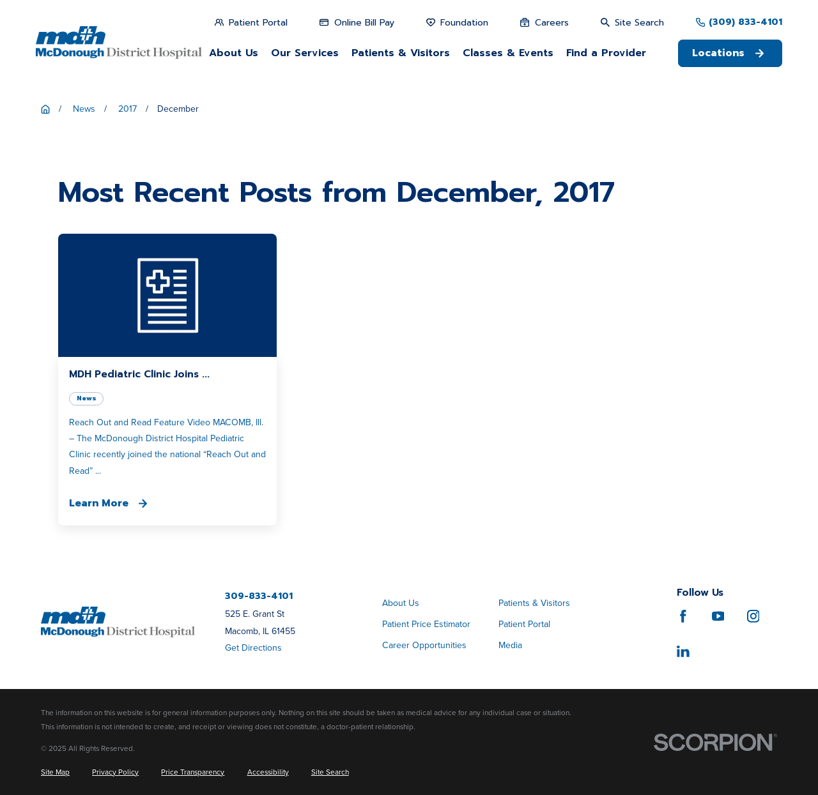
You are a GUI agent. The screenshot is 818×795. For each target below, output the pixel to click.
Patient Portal (524, 624)
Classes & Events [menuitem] (508, 53)
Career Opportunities (424, 645)
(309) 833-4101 (745, 22)
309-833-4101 (259, 596)
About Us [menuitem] (233, 53)
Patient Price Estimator (426, 624)
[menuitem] (55, 772)
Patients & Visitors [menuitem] (400, 53)
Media (510, 645)
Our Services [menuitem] (305, 53)
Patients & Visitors (534, 603)
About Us (400, 603)
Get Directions (253, 648)
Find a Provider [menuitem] (606, 53)
